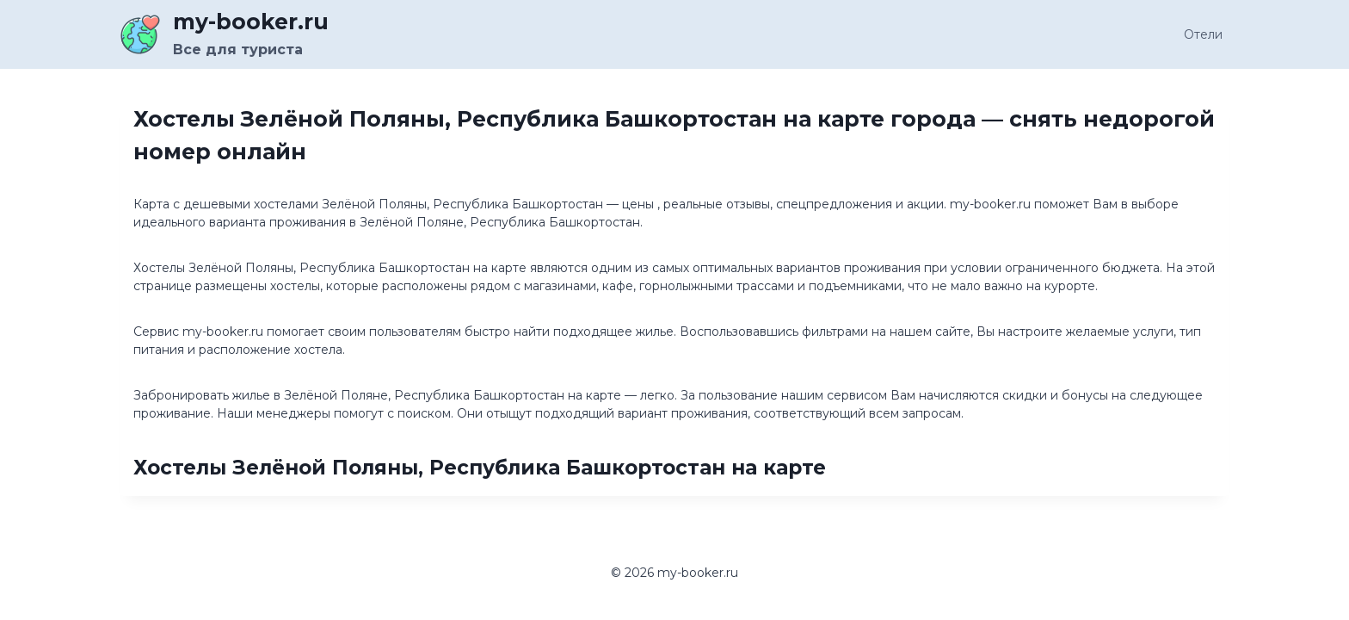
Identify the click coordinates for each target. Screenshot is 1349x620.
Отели (1203, 34)
